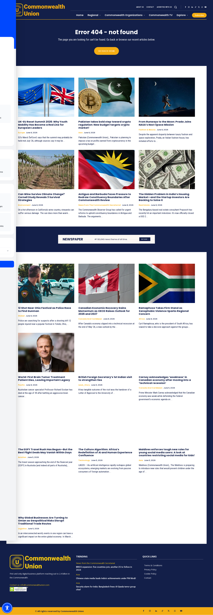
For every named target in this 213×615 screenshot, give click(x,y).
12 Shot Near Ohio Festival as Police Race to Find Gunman (44, 309)
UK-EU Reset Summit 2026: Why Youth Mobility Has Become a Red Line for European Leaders (42, 124)
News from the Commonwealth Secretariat (99, 205)
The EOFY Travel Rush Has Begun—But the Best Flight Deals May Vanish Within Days (45, 451)
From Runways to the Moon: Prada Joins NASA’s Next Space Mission (165, 123)
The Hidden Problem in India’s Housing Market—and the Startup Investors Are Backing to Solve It (164, 197)
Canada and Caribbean (90, 319)
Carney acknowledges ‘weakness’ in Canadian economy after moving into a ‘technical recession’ (165, 380)
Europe (21, 133)
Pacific (21, 385)
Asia (80, 133)
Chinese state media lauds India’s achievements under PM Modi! (106, 578)
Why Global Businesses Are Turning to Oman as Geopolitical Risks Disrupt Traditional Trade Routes (43, 520)
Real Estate (144, 205)
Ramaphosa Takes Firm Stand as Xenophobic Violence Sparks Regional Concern (164, 311)
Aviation (22, 457)
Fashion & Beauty (147, 130)
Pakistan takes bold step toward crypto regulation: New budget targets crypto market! (104, 124)
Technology (84, 460)
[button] (175, 7)
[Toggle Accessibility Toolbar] (7, 608)
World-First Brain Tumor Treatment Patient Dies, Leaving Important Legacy (44, 378)
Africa (142, 319)
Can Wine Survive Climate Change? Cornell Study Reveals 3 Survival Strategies (41, 197)
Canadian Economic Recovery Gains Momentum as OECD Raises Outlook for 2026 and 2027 (104, 311)
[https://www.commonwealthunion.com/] (38, 10)
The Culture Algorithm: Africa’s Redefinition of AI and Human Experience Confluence (105, 452)
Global (21, 316)
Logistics (22, 529)
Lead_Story (84, 385)
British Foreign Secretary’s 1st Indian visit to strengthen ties (105, 378)
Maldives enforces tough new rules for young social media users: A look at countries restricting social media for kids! (167, 452)
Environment (24, 205)
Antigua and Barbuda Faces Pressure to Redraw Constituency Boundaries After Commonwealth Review (104, 197)
